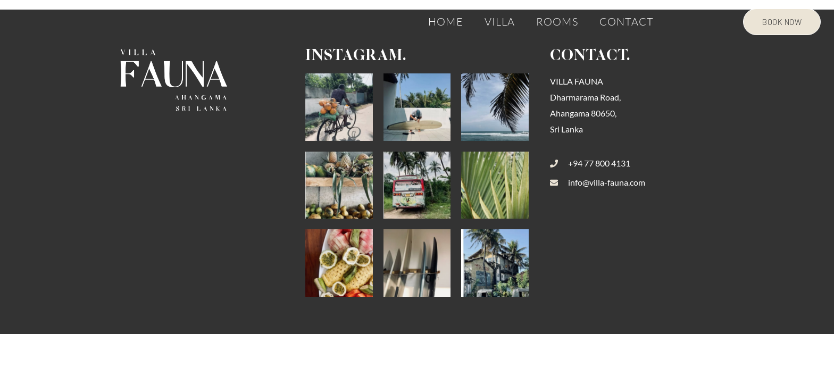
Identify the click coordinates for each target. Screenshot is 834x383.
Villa (500, 21)
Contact (626, 21)
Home (445, 21)
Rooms (557, 21)
